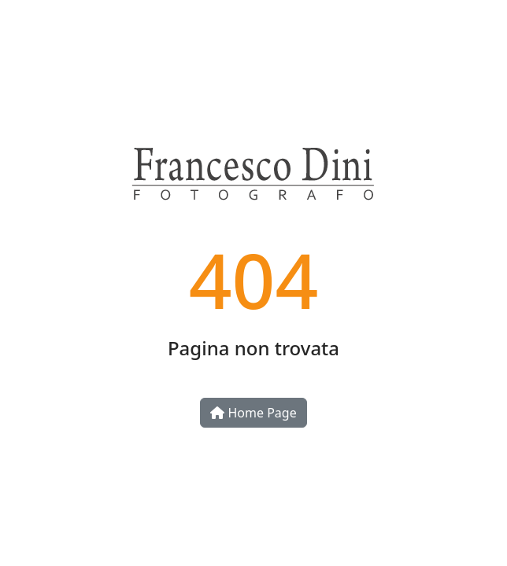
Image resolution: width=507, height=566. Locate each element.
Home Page (253, 412)
